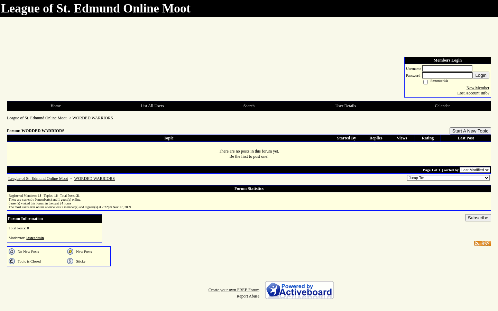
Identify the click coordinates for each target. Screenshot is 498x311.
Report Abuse (248, 296)
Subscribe (478, 217)
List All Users (152, 105)
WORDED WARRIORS (92, 118)
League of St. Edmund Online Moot (37, 118)
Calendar (442, 105)
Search (249, 105)
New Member (478, 87)
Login (481, 75)
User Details (345, 105)
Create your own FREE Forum (234, 289)
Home (55, 105)
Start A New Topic (470, 131)
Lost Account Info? (473, 93)
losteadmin (35, 238)
